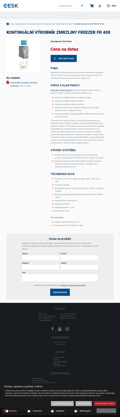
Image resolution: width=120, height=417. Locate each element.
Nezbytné (13, 411)
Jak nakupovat (37, 378)
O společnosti (59, 357)
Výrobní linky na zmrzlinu (64, 24)
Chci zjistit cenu (64, 58)
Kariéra (56, 359)
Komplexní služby (60, 361)
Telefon (64, 263)
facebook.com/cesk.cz (68, 318)
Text (23, 272)
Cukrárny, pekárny (20, 24)
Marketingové (85, 411)
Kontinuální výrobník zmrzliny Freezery (23, 84)
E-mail (64, 253)
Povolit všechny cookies (105, 403)
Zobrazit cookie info (106, 411)
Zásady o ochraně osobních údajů (73, 285)
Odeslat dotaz (60, 292)
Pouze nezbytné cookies (62, 403)
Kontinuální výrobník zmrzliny (61, 90)
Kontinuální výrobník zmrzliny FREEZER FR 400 (88, 24)
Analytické (60, 411)
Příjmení (26, 263)
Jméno (25, 253)
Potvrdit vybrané (83, 403)
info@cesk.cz (70, 316)
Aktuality (57, 363)
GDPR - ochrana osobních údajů (44, 383)
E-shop (11, 24)
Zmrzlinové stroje (49, 24)
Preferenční (37, 411)
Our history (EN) (59, 366)
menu (111, 6)
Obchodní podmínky (39, 380)
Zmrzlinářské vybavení (34, 24)
